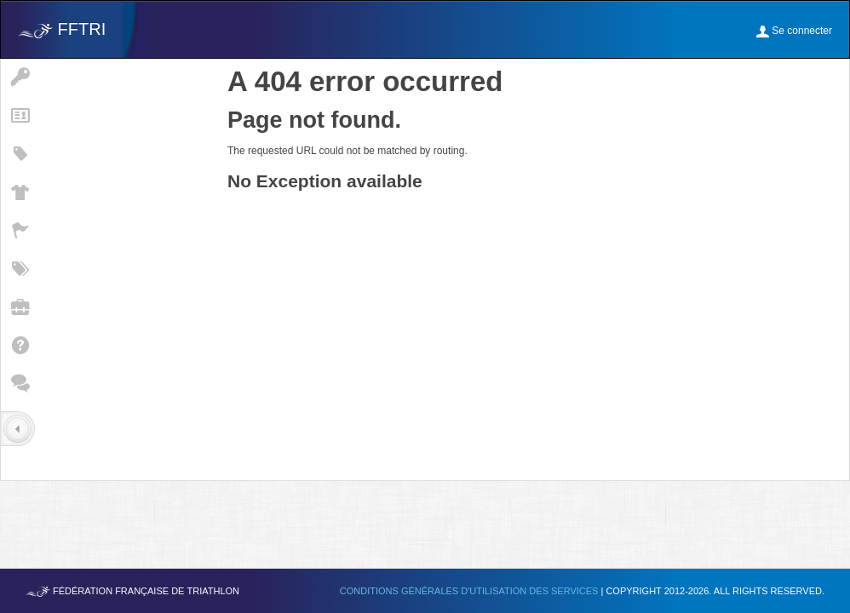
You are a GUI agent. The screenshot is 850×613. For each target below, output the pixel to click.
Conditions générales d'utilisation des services (470, 591)
